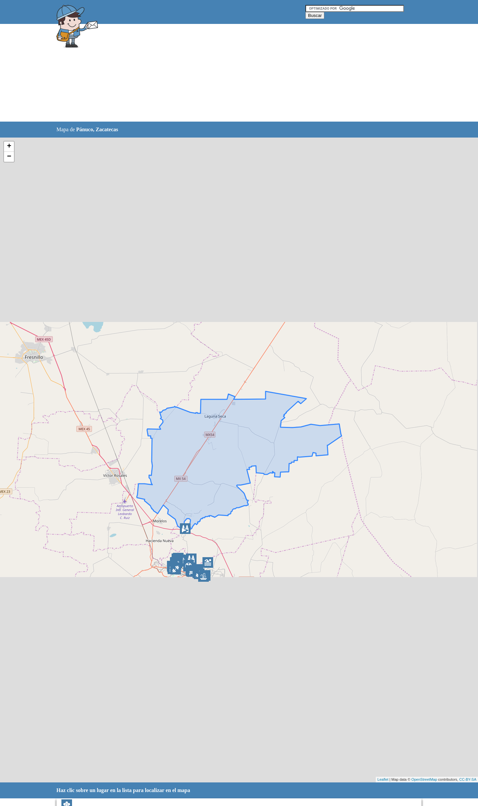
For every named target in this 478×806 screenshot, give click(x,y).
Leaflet (382, 779)
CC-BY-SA (467, 779)
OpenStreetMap (424, 779)
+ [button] (9, 146)
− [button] (9, 157)
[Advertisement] (222, 73)
